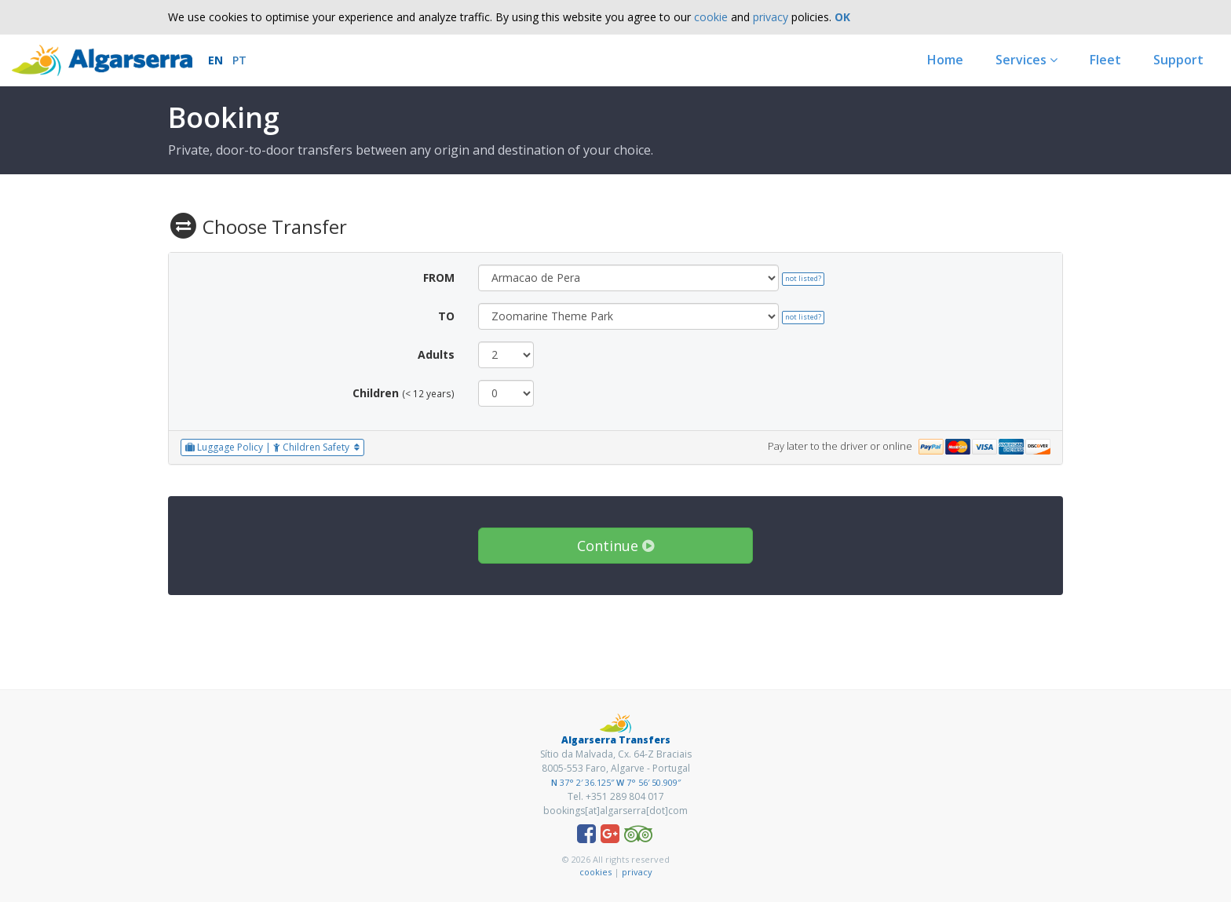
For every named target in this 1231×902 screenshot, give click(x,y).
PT (239, 60)
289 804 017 (637, 796)
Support (1178, 59)
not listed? (803, 278)
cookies (595, 872)
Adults (436, 354)
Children (375, 392)
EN (215, 60)
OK (842, 16)
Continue (615, 545)
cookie (711, 16)
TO (446, 316)
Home (945, 59)
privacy (770, 16)
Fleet (1105, 59)
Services (1026, 59)
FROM (439, 277)
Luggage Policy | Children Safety (272, 447)
